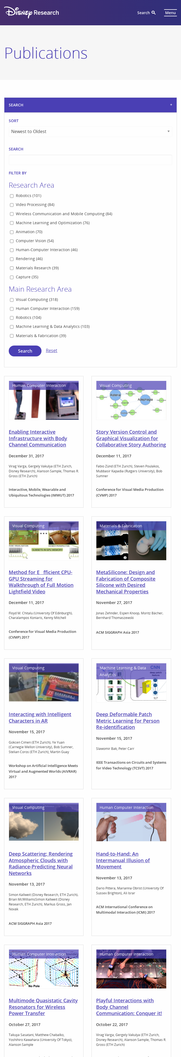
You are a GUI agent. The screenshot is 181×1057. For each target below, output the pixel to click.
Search (143, 12)
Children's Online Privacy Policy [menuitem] (80, 1026)
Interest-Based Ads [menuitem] (128, 1026)
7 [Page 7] (69, 983)
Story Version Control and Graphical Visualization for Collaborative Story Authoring (131, 183)
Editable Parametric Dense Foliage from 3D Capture (127, 895)
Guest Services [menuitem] (85, 1018)
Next (160, 983)
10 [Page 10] (101, 983)
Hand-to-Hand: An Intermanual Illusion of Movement (123, 605)
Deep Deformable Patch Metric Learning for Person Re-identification (127, 466)
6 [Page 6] (59, 983)
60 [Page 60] (142, 983)
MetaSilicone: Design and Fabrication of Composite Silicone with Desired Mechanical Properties (125, 327)
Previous (29, 983)
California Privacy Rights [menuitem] (154, 1018)
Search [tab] (16, 104)
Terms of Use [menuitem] (162, 1026)
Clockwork (39, 1045)
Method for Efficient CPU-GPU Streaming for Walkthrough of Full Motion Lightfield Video (41, 327)
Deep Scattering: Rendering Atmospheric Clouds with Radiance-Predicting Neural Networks (41, 608)
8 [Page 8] (79, 983)
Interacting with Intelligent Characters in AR (40, 462)
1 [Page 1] (45, 983)
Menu (170, 12)
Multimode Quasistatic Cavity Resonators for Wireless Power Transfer (43, 752)
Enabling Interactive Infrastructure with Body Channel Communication (38, 183)
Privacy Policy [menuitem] (116, 1018)
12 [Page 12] (125, 983)
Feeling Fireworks (29, 892)
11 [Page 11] (113, 983)
